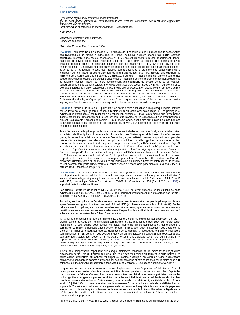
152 (175, 181)
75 (102, 192)
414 (123, 195)
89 (109, 192)
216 (116, 239)
